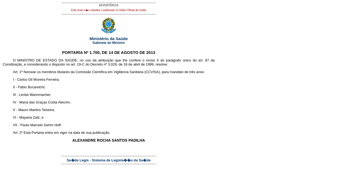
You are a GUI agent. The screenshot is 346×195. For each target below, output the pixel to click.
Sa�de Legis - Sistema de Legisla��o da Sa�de (109, 160)
